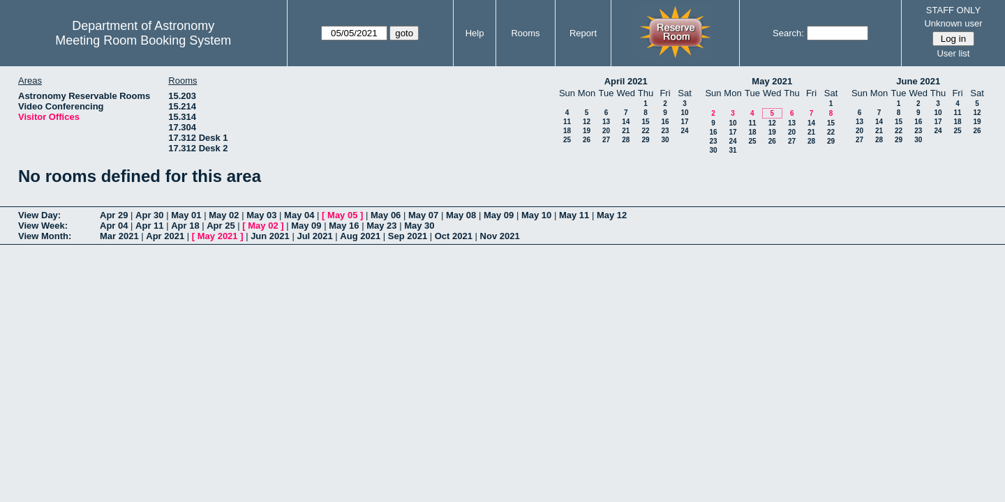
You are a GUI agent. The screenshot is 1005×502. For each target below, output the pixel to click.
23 (665, 131)
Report (583, 33)
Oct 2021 (453, 236)
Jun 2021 (270, 236)
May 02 (224, 215)
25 (567, 140)
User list (953, 53)
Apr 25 (220, 225)
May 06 (386, 215)
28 (626, 140)
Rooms (525, 33)
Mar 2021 (119, 236)
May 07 (423, 215)
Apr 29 (114, 215)
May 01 (186, 215)
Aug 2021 (360, 236)
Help (475, 33)
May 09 (499, 215)
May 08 (461, 215)
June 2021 (918, 81)
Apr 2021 (165, 236)
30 (665, 140)
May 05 (342, 215)
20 (606, 131)
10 (684, 112)
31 (732, 150)
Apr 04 (114, 225)
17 (684, 122)
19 (586, 131)
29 (645, 140)
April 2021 (626, 81)
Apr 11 (149, 225)
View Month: (44, 236)
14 (626, 122)
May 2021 (772, 81)
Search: (788, 33)
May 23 (381, 225)
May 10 (536, 215)
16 (665, 122)
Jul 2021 (314, 236)
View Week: (43, 225)
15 (645, 122)
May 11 (574, 215)
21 (626, 131)
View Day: (39, 215)
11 (567, 122)
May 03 (261, 215)
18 (567, 131)
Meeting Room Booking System (143, 40)
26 (586, 140)
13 (606, 122)
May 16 (344, 225)
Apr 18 (185, 225)
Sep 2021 (407, 236)
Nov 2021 (500, 236)
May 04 (299, 215)
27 (606, 140)
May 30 (419, 225)
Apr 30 (149, 215)
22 (645, 131)
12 (586, 122)
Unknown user (953, 23)
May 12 (612, 215)
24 (684, 131)
